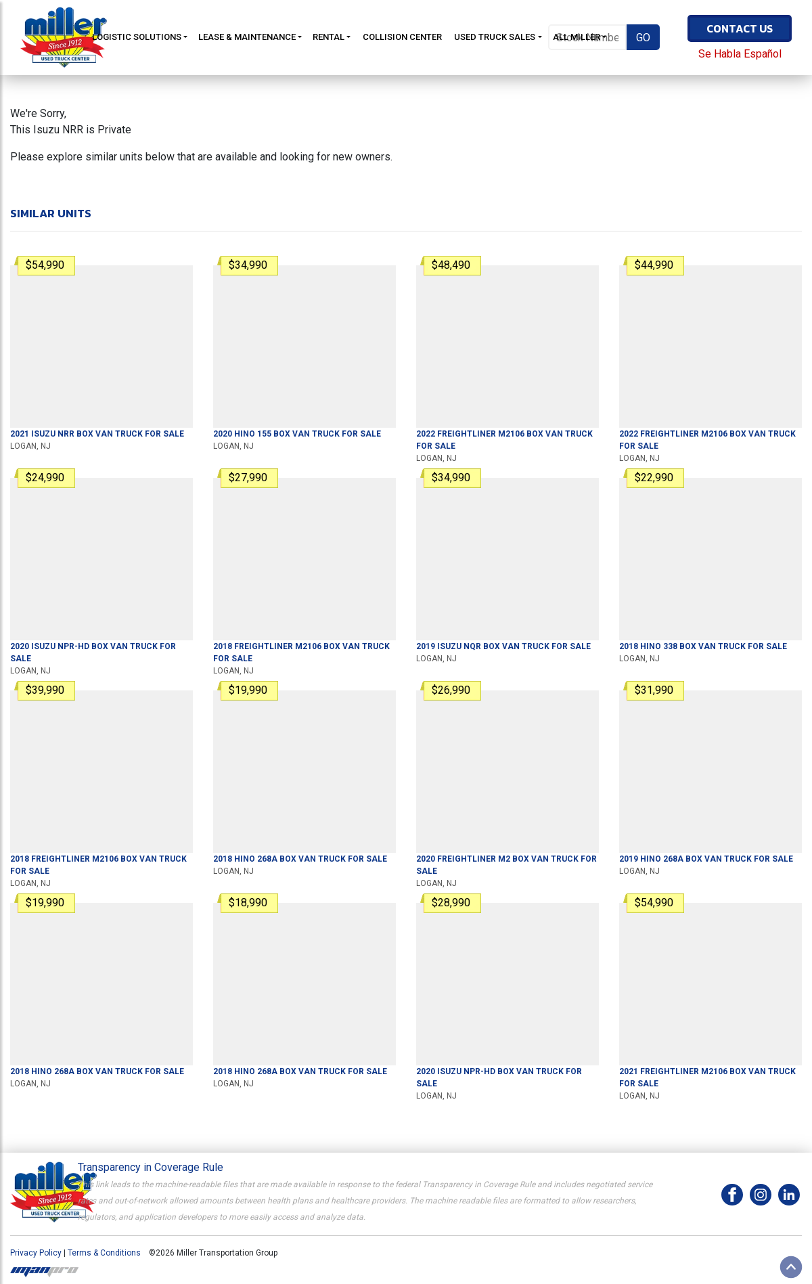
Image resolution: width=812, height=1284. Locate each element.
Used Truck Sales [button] (494, 37)
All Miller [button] (576, 37)
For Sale (97, 434)
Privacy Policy (36, 1253)
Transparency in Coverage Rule (150, 1167)
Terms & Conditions (104, 1253)
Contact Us (739, 28)
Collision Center (402, 37)
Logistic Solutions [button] (136, 37)
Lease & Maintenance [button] (247, 37)
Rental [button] (328, 37)
